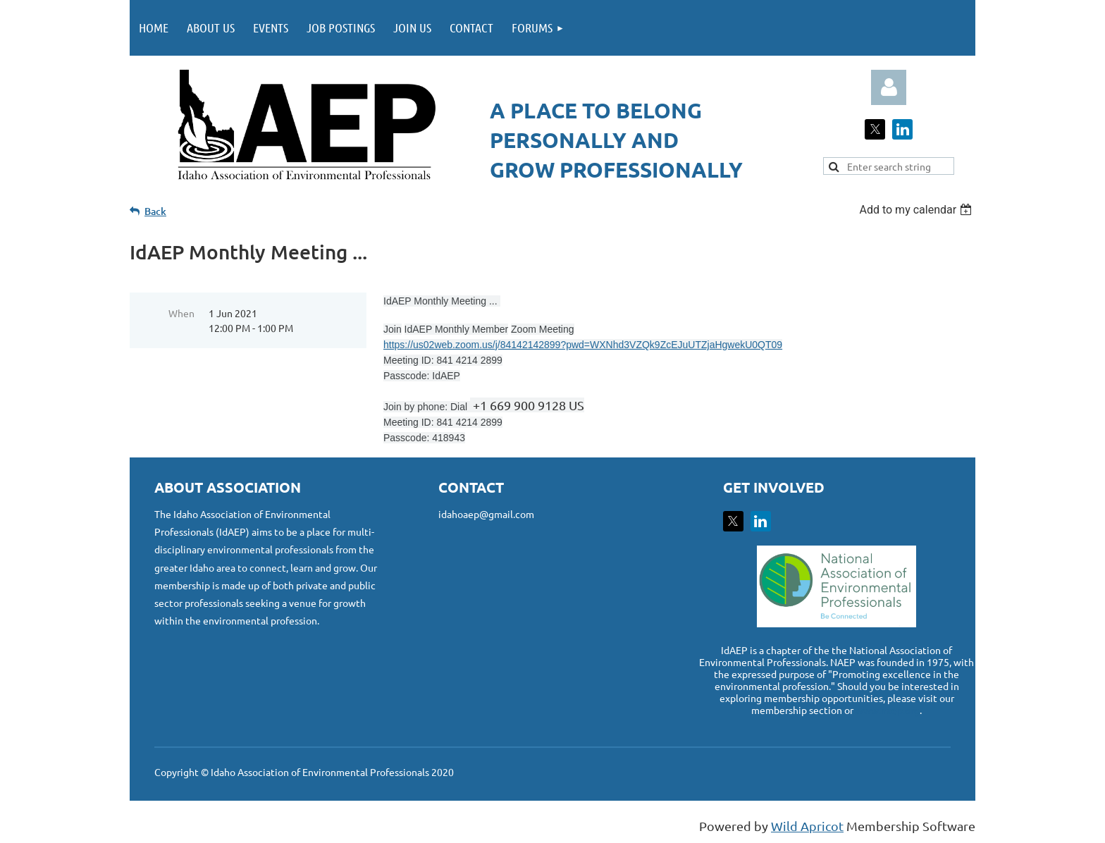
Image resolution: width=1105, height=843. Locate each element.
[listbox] (917, 210)
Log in (888, 87)
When (181, 313)
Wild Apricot (807, 825)
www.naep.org (888, 709)
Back (155, 211)
